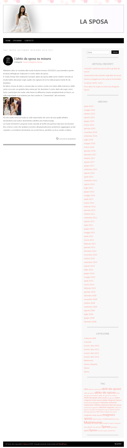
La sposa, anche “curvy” (93, 83)
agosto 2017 (89, 162)
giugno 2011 (89, 229)
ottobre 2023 (89, 114)
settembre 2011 (90, 218)
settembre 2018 (90, 136)
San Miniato (97, 427)
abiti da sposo (89, 393)
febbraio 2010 (90, 288)
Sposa (39, 62)
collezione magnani (91, 407)
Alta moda (102, 397)
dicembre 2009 (90, 296)
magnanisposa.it (98, 419)
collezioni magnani (106, 407)
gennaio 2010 (89, 292)
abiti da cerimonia (95, 389)
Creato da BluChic (118, 444)
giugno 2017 (89, 166)
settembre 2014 (90, 169)
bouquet (96, 403)
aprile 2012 (88, 199)
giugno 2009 (89, 318)
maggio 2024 (89, 110)
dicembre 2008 (90, 322)
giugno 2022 (89, 121)
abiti (86, 389)
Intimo (102, 412)
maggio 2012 (89, 195)
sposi (86, 430)
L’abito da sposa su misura (32, 59)
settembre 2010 (90, 262)
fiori (97, 412)
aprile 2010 (88, 281)
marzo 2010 (89, 285)
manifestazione (109, 419)
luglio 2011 (88, 225)
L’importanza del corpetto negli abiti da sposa (102, 75)
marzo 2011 (89, 240)
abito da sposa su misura (108, 395)
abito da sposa (105, 392)
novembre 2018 (90, 132)
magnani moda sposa (93, 415)
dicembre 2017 (90, 155)
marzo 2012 (89, 203)
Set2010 (8, 61)
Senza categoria (29, 62)
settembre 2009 (90, 307)
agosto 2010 (89, 266)
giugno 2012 (89, 192)
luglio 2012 (88, 188)
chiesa (97, 405)
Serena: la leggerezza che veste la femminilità (102, 79)
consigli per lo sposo (102, 410)
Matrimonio (88, 360)
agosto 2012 (89, 184)
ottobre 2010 (89, 258)
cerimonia (104, 402)
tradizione (111, 431)
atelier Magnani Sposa (111, 400)
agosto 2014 (89, 173)
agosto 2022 (89, 117)
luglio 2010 (88, 270)
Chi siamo (17, 41)
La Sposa (25, 444)
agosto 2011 (89, 221)
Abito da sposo (90, 397)
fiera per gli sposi (90, 412)
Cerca (115, 52)
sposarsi (114, 427)
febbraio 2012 (90, 207)
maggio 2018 (89, 143)
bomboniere (88, 403)
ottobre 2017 (89, 158)
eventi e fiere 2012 (91, 353)
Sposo (86, 372)
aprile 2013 (88, 177)
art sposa (110, 398)
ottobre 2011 (89, 214)
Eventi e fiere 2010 (91, 346)
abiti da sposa (111, 389)
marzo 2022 (89, 125)
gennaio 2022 (89, 128)
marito (117, 419)
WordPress (62, 444)
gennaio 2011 (89, 247)
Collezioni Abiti (90, 338)
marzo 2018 (89, 147)
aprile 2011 (88, 236)
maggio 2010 (89, 277)
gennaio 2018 (89, 151)
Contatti (29, 41)
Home (8, 41)
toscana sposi (103, 431)
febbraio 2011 (90, 244)
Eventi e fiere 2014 (91, 357)
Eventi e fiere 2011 (91, 349)
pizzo (90, 427)
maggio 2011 (89, 233)
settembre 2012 (90, 180)
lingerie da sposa (111, 412)
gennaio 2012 (89, 210)
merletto (106, 423)
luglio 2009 (88, 314)
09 (8, 58)
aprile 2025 (88, 106)
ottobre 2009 (89, 303)
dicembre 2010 (90, 251)
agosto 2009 (89, 310)
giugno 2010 (89, 273)
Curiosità (87, 342)
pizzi (85, 427)
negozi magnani (115, 423)
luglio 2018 (88, 140)
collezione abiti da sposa (110, 405)
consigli (91, 410)
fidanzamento (115, 410)
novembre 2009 (90, 299)
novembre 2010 (90, 255)
